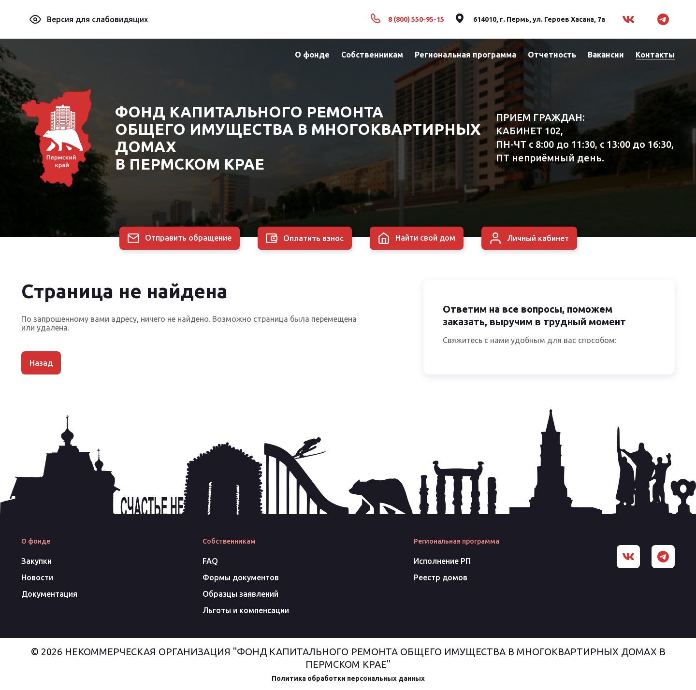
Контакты (655, 54)
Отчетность (552, 54)
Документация (49, 593)
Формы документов (241, 577)
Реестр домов (440, 577)
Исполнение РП (442, 561)
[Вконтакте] (628, 19)
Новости (37, 577)
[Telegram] (663, 19)
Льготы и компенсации (246, 610)
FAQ (210, 561)
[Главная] (56, 138)
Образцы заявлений (240, 593)
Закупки (36, 561)
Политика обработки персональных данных (348, 678)
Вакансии (606, 54)
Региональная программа (465, 54)
